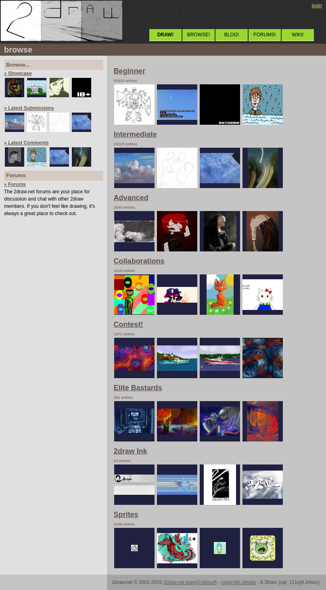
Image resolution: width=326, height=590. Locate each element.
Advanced (131, 198)
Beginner (129, 71)
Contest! (128, 324)
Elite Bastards (138, 388)
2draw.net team (179, 582)
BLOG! (231, 35)
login (317, 5)
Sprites (126, 514)
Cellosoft (207, 582)
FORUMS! (264, 35)
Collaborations (139, 261)
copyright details (238, 582)
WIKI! (297, 35)
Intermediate (135, 134)
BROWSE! (198, 35)
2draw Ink (130, 451)
